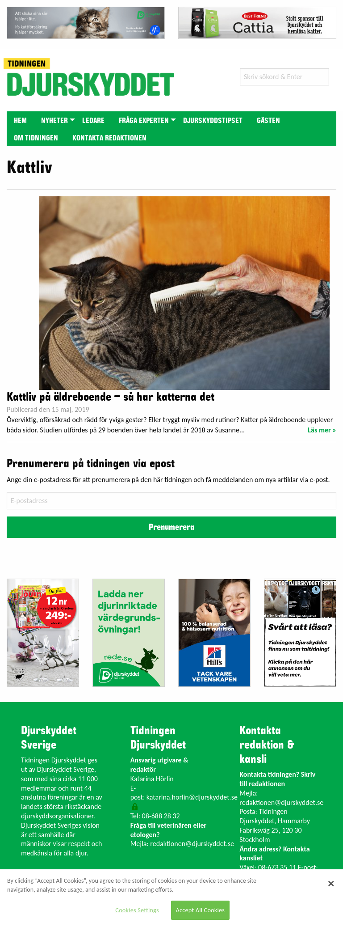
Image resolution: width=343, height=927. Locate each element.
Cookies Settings (137, 910)
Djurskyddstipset (213, 121)
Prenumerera (171, 527)
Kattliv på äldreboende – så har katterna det (110, 397)
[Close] (331, 884)
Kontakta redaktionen (109, 138)
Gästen (268, 121)
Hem (20, 121)
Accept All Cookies (200, 910)
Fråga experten (144, 121)
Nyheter (54, 121)
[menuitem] (20, 120)
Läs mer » (322, 430)
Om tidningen (36, 138)
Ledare (93, 121)
